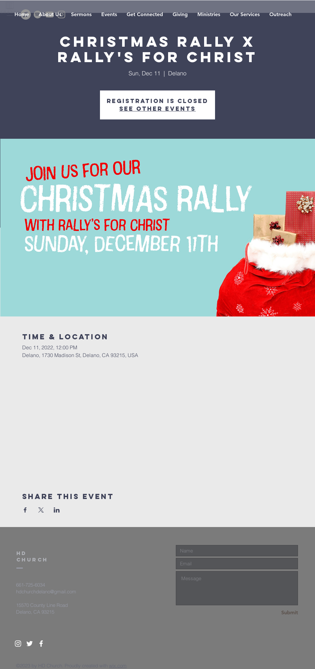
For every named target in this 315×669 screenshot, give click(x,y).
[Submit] (275, 612)
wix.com (118, 666)
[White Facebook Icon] (41, 643)
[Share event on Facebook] (25, 510)
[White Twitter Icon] (29, 643)
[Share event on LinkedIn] (57, 510)
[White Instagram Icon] (18, 643)
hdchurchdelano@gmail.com (46, 592)
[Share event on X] (41, 510)
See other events (157, 108)
